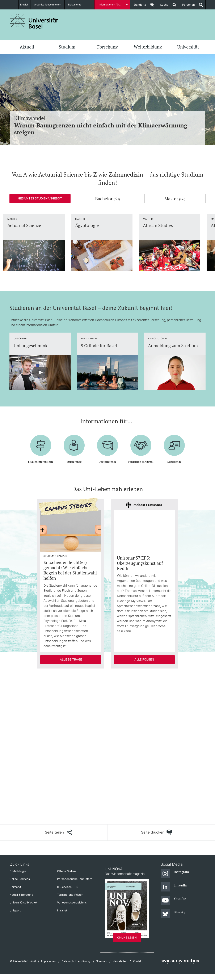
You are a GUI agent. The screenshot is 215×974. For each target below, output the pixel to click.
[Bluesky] (173, 914)
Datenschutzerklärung (76, 961)
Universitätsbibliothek (23, 902)
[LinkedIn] (174, 887)
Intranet (62, 910)
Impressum (48, 961)
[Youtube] (173, 900)
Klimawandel (107, 125)
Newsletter (120, 961)
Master (174, 199)
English (24, 4)
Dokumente (77, 4)
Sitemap (101, 961)
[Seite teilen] (58, 832)
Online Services (19, 879)
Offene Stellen (66, 871)
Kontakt (138, 961)
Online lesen (127, 937)
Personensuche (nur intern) (75, 879)
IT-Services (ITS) (68, 887)
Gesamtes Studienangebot (40, 198)
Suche (162, 6)
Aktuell (27, 47)
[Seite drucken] (157, 832)
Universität (188, 47)
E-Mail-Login (17, 871)
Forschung (107, 47)
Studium (67, 47)
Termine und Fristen (70, 894)
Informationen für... (110, 4)
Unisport (15, 910)
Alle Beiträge (71, 659)
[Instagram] (175, 873)
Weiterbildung (148, 47)
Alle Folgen (144, 659)
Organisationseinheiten (49, 4)
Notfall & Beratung (21, 894)
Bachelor (107, 199)
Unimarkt (15, 887)
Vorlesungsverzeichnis (72, 902)
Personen (187, 6)
